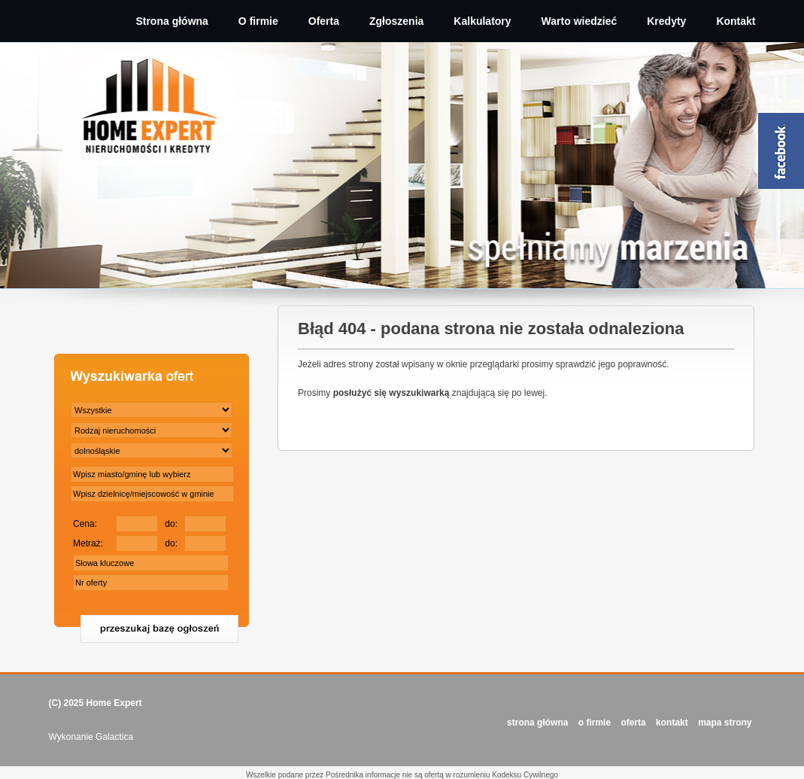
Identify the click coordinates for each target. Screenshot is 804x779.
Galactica (114, 737)
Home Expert (114, 703)
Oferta (323, 21)
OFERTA (632, 722)
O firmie (258, 21)
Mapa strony (724, 722)
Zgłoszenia (396, 21)
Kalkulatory (482, 21)
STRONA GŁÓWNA (537, 722)
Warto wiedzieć (579, 21)
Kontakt (735, 21)
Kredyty (666, 21)
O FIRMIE (594, 722)
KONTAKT (672, 722)
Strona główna (171, 21)
